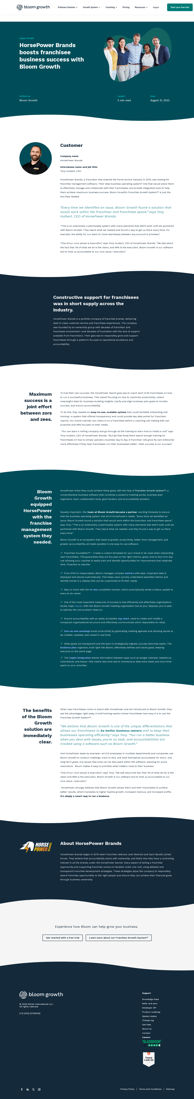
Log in (156, 7)
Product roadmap (151, 1012)
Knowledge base (150, 999)
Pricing (126, 7)
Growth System (91, 7)
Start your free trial (180, 7)
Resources (141, 7)
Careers (146, 1037)
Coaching (111, 7)
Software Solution (68, 7)
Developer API (149, 1008)
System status (149, 1016)
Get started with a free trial (62, 937)
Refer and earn (149, 1003)
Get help (146, 1024)
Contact (146, 1033)
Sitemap (170, 1089)
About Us (147, 1029)
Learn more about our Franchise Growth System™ (118, 937)
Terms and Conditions (150, 1089)
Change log (148, 1020)
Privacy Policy (127, 1089)
